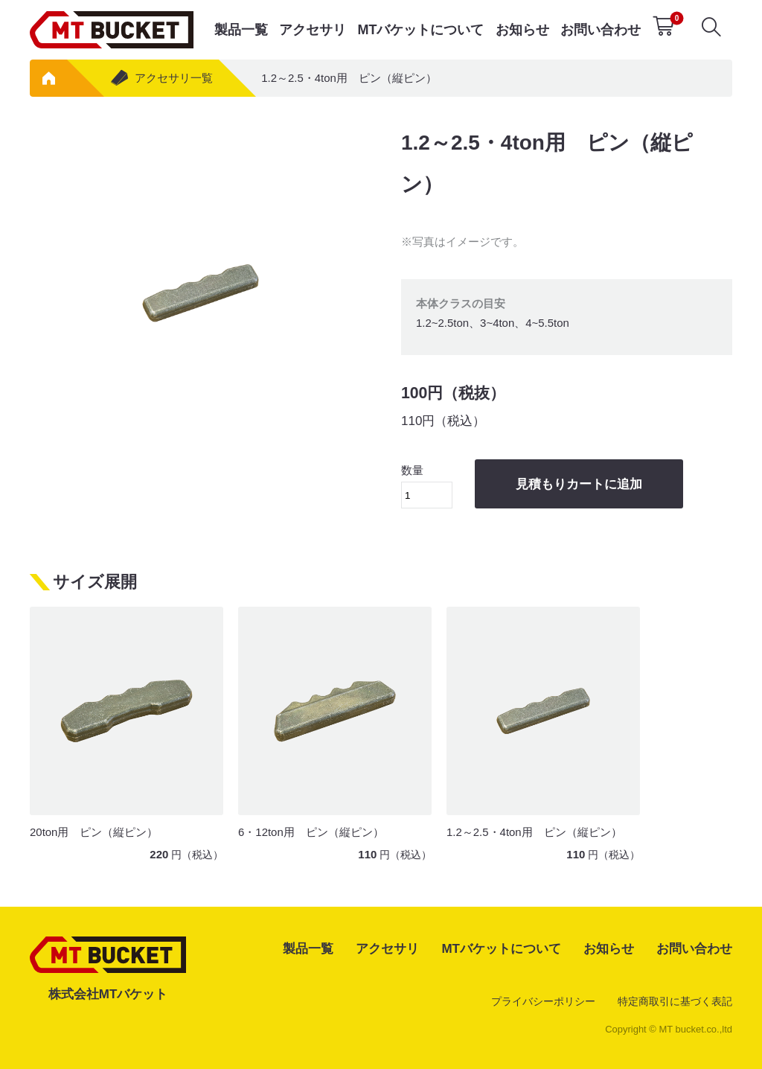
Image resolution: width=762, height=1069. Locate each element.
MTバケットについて (420, 29)
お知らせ (522, 29)
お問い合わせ (600, 29)
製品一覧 (241, 29)
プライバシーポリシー (543, 1001)
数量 (426, 486)
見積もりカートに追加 (579, 484)
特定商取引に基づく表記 (675, 1001)
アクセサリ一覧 (161, 78)
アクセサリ (312, 29)
